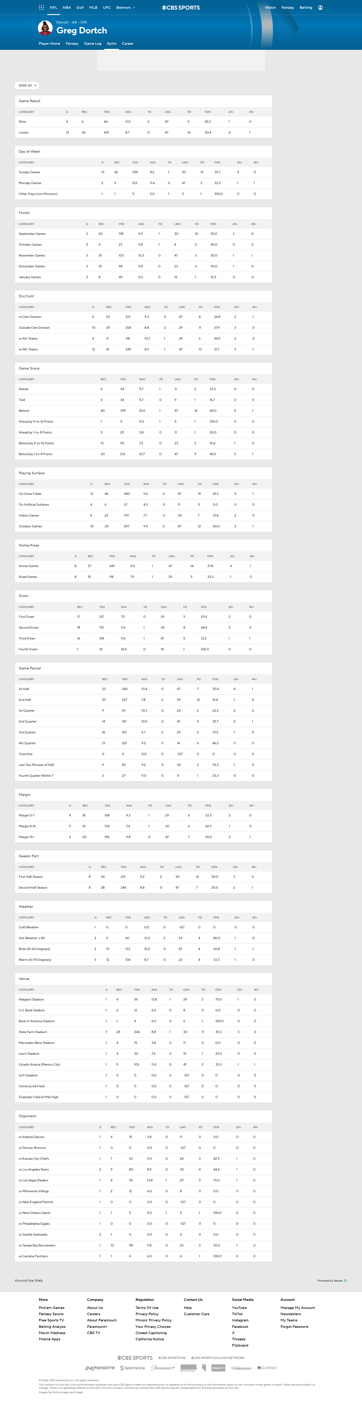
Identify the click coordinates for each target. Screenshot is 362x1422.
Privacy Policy (147, 1314)
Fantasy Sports (51, 1314)
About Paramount (102, 1320)
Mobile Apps (49, 1339)
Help (188, 1307)
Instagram (240, 1320)
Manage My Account (298, 1307)
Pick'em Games (51, 1307)
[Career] (127, 43)
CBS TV (93, 1333)
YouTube (239, 1307)
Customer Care (196, 1314)
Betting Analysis (52, 1326)
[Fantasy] (72, 43)
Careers (93, 1314)
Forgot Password (294, 1326)
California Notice (150, 1339)
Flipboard (240, 1345)
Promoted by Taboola (332, 1280)
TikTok (237, 1314)
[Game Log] (92, 43)
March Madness (52, 1333)
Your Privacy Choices (153, 1326)
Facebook (240, 1326)
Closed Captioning (151, 1333)
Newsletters (291, 1314)
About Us (95, 1307)
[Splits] (111, 43)
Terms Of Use (147, 1307)
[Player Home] (49, 43)
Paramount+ (97, 1326)
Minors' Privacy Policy (154, 1320)
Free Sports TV (51, 1320)
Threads (238, 1339)
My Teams (289, 1320)
